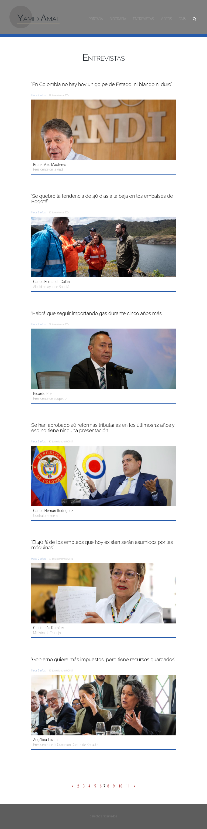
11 (128, 786)
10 (120, 786)
